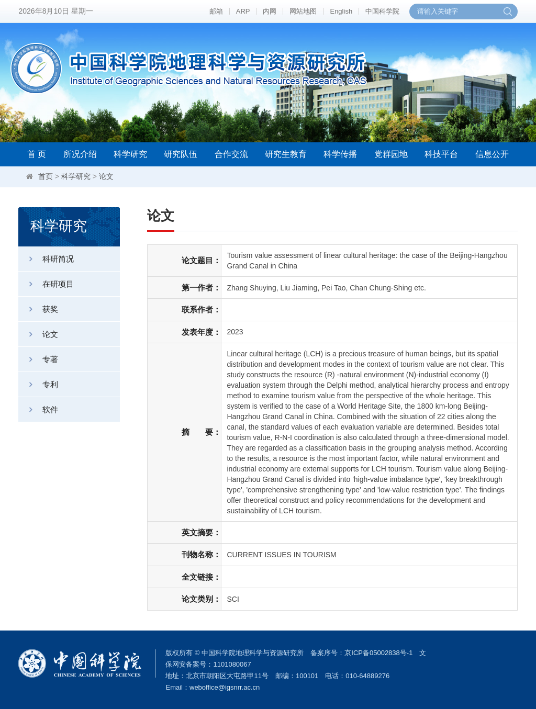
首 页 (36, 154)
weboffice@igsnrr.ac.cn (224, 687)
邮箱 (216, 11)
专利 (38, 384)
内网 (269, 11)
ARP (243, 11)
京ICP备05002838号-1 (378, 653)
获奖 (38, 309)
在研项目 (46, 284)
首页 (45, 176)
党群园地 (391, 154)
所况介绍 (80, 154)
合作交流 (231, 154)
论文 (106, 176)
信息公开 (492, 154)
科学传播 (340, 154)
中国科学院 (382, 11)
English (341, 11)
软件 (38, 409)
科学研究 (130, 154)
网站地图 (303, 11)
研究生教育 (286, 154)
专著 (38, 359)
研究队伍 (180, 154)
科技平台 (441, 154)
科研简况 (46, 258)
